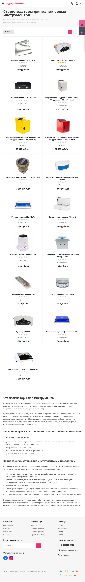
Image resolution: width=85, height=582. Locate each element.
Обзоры (61, 535)
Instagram (11, 558)
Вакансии (7, 528)
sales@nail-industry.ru (69, 550)
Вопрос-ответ (63, 528)
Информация (37, 521)
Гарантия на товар (38, 535)
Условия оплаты (37, 528)
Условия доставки (38, 531)
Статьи (60, 525)
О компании (8, 525)
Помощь (34, 525)
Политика (7, 535)
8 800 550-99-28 (67, 545)
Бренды (61, 531)
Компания (8, 521)
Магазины (7, 531)
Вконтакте (5, 558)
